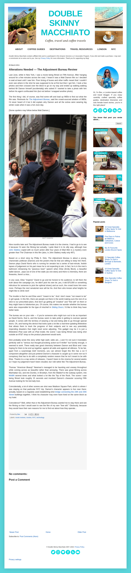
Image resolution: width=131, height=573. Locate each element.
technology (40, 417)
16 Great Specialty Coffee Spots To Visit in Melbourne (113, 229)
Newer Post (14, 532)
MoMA (11, 375)
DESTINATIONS (57, 49)
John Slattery (14, 250)
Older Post (82, 532)
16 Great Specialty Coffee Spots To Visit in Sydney (113, 271)
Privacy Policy (45, 58)
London (102, 49)
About (19, 49)
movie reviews (20, 417)
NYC (113, 49)
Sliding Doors (58, 307)
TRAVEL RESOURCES (81, 49)
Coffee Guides (36, 49)
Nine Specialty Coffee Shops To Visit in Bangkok (113, 280)
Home (48, 532)
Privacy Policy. (80, 547)
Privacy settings (15, 559)
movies (29, 417)
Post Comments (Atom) (29, 536)
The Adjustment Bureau (39, 99)
